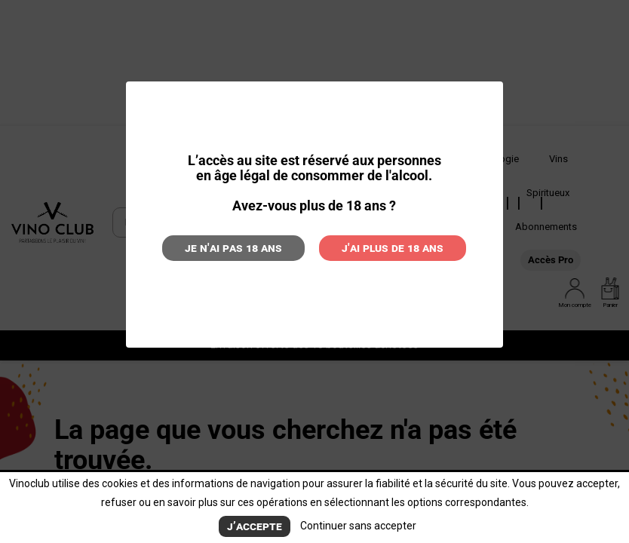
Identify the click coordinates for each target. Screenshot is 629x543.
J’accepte (254, 526)
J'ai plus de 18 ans (392, 248)
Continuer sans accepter (358, 526)
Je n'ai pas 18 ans (233, 248)
